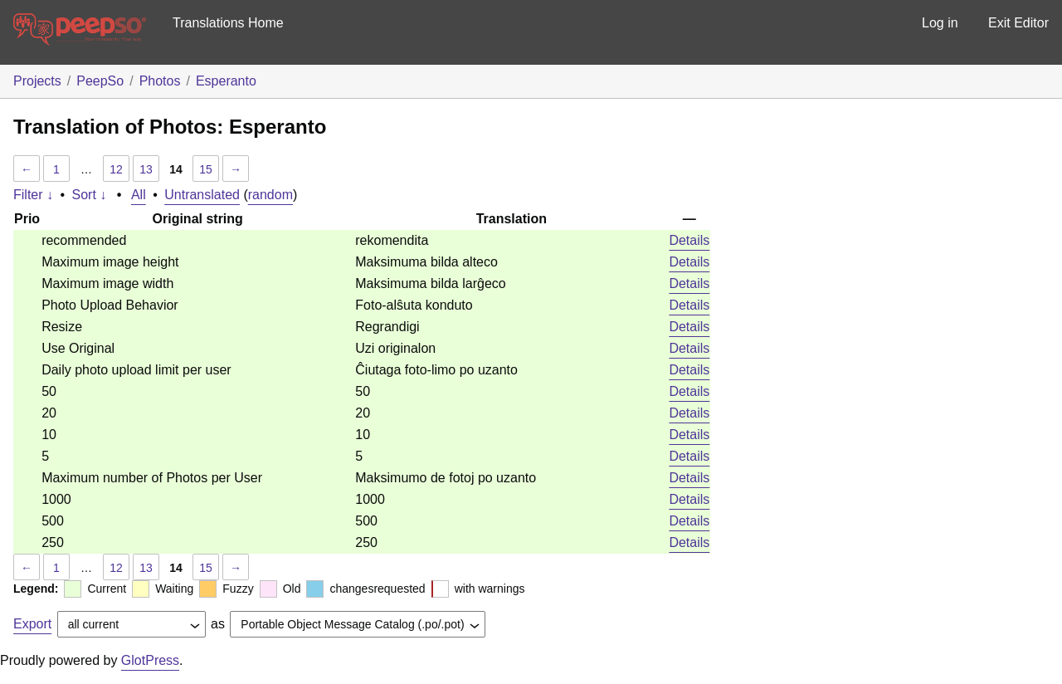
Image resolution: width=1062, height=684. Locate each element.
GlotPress (150, 660)
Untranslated (202, 195)
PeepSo (100, 81)
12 (116, 169)
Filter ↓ (33, 195)
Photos (160, 81)
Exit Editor (1018, 23)
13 (146, 169)
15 (205, 169)
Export (32, 624)
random (270, 195)
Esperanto (226, 81)
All (138, 195)
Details (689, 240)
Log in (940, 23)
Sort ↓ (89, 195)
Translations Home (228, 23)
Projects (37, 81)
